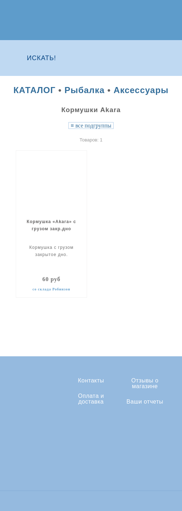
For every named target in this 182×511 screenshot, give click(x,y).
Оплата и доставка (91, 399)
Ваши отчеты (144, 402)
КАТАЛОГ (34, 90)
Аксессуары (141, 90)
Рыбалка (84, 90)
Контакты (91, 381)
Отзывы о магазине (144, 383)
